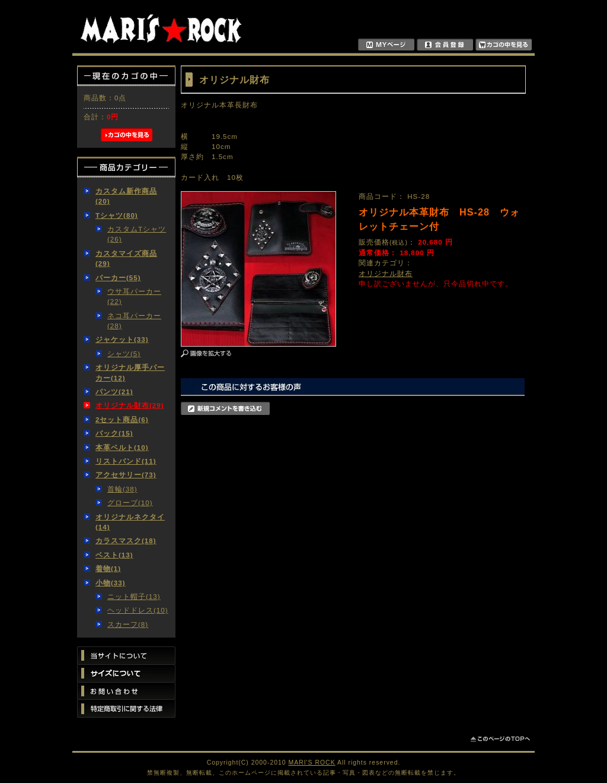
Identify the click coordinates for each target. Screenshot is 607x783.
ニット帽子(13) (134, 596)
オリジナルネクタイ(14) (130, 522)
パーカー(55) (118, 277)
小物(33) (110, 583)
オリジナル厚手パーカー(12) (130, 372)
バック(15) (114, 433)
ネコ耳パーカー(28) (134, 320)
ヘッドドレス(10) (137, 610)
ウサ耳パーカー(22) (134, 296)
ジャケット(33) (122, 339)
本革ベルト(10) (122, 447)
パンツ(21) (114, 391)
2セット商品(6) (122, 419)
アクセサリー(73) (125, 474)
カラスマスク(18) (125, 540)
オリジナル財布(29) (129, 405)
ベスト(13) (114, 555)
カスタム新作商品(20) (126, 196)
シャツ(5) (123, 353)
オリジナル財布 (386, 273)
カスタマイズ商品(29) (126, 258)
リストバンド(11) (125, 461)
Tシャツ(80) (116, 215)
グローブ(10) (130, 502)
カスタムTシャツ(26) (136, 234)
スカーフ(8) (127, 624)
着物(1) (108, 568)
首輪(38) (122, 489)
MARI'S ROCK (312, 762)
